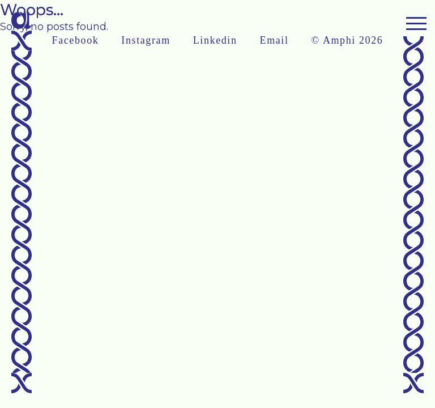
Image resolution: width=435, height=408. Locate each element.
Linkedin (215, 40)
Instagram (145, 40)
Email (274, 40)
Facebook (75, 40)
